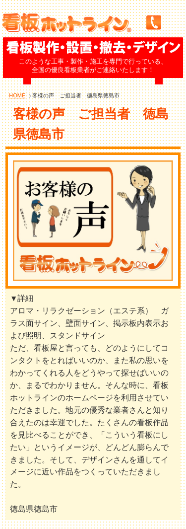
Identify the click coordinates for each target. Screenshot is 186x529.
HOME (17, 95)
